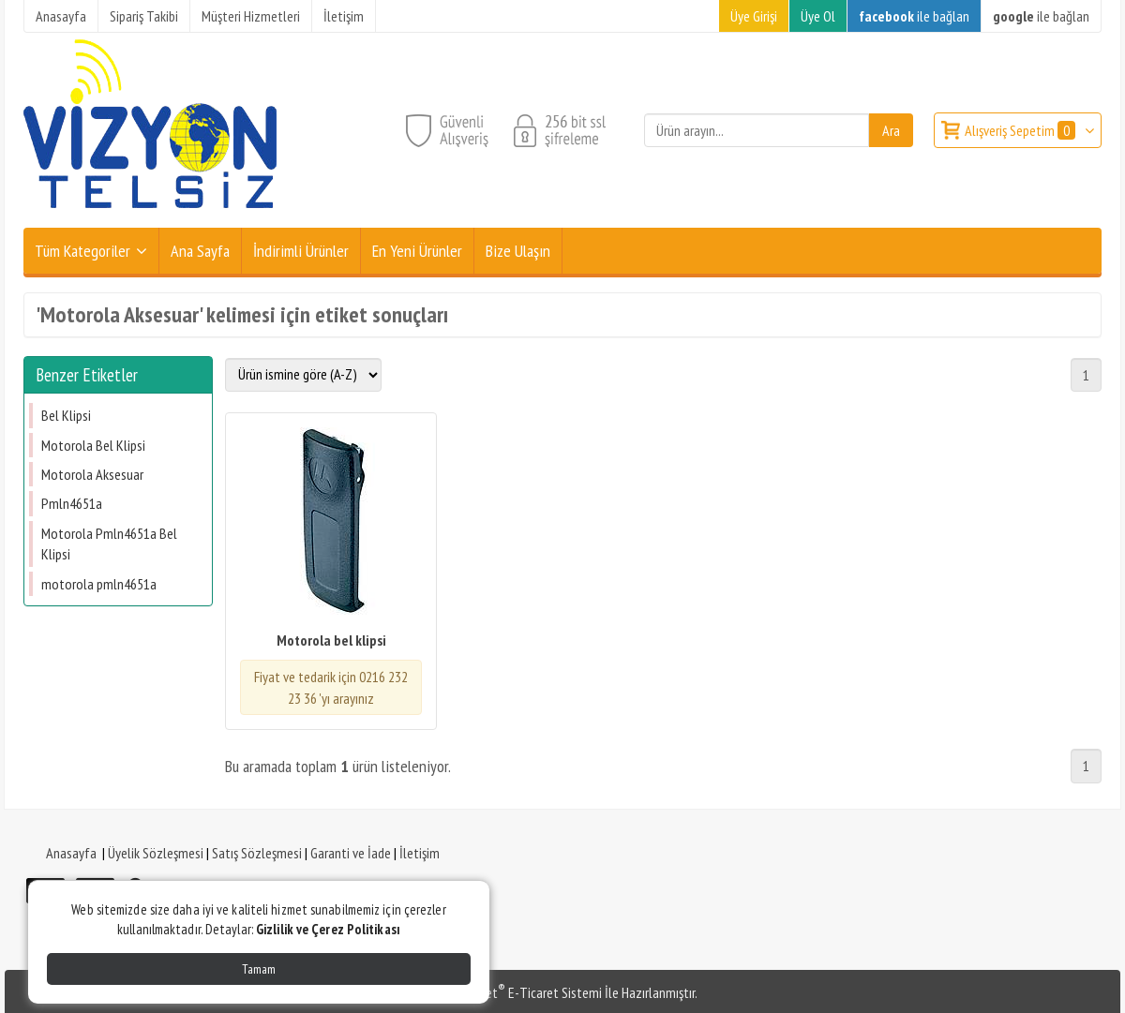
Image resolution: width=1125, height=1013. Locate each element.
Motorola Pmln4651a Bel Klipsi (109, 543)
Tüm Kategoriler (82, 250)
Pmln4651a (71, 503)
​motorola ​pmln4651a (99, 583)
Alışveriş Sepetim (1021, 130)
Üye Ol (818, 16)
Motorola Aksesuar (92, 474)
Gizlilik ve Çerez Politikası (328, 929)
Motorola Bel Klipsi (93, 445)
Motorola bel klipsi (331, 640)
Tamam (259, 969)
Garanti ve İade (350, 852)
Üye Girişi (753, 16)
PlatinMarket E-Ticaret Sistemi (515, 992)
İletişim (419, 852)
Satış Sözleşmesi (257, 852)
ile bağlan (914, 16)
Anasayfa (71, 852)
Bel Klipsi (66, 415)
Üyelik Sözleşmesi (155, 852)
